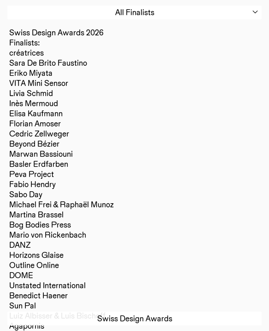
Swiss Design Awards (134, 318)
